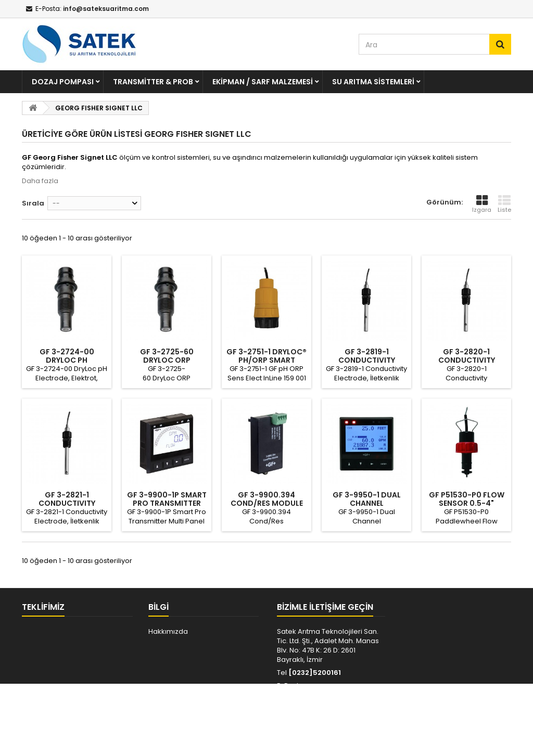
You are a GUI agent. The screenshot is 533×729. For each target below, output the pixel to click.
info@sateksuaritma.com (324, 695)
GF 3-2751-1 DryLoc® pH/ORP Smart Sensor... (266, 360)
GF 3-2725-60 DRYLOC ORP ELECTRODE (167, 360)
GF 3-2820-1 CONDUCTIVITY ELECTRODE (466, 360)
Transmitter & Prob (153, 81)
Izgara (481, 204)
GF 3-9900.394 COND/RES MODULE (267, 499)
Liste (504, 204)
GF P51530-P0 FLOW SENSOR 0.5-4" (466, 499)
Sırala (33, 203)
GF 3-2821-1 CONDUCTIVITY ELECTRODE (67, 503)
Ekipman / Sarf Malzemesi (262, 81)
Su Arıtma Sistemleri (373, 81)
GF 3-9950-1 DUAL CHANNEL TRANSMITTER (367, 503)
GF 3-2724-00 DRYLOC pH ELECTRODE (67, 360)
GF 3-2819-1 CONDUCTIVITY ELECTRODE (366, 360)
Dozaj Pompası (63, 81)
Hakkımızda (168, 631)
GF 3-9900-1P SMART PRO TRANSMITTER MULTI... (167, 503)
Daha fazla (40, 181)
